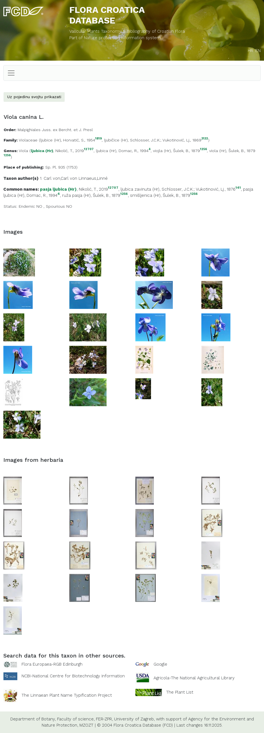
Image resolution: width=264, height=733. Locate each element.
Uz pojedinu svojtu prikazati (34, 96)
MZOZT (86, 725)
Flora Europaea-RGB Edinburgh (52, 664)
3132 (204, 138)
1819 (98, 138)
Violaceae (28, 140)
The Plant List (179, 691)
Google (160, 664)
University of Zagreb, (134, 719)
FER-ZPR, (104, 719)
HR (250, 50)
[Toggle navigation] (11, 73)
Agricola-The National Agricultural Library (194, 677)
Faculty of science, (76, 719)
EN (258, 50)
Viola (23, 150)
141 (238, 187)
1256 (203, 149)
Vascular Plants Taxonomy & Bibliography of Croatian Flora (127, 31)
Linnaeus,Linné (93, 178)
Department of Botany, (33, 719)
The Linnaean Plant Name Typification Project (67, 695)
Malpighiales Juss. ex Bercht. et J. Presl (55, 129)
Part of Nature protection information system (115, 37)
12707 (89, 149)
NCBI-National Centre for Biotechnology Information (73, 675)
